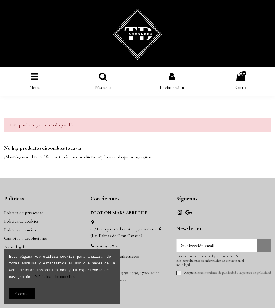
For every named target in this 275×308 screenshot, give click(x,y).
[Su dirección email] (217, 245)
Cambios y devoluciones (25, 238)
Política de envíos (20, 230)
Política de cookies (21, 221)
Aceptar (22, 293)
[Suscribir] (264, 245)
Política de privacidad (24, 213)
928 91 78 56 (108, 246)
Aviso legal (14, 247)
